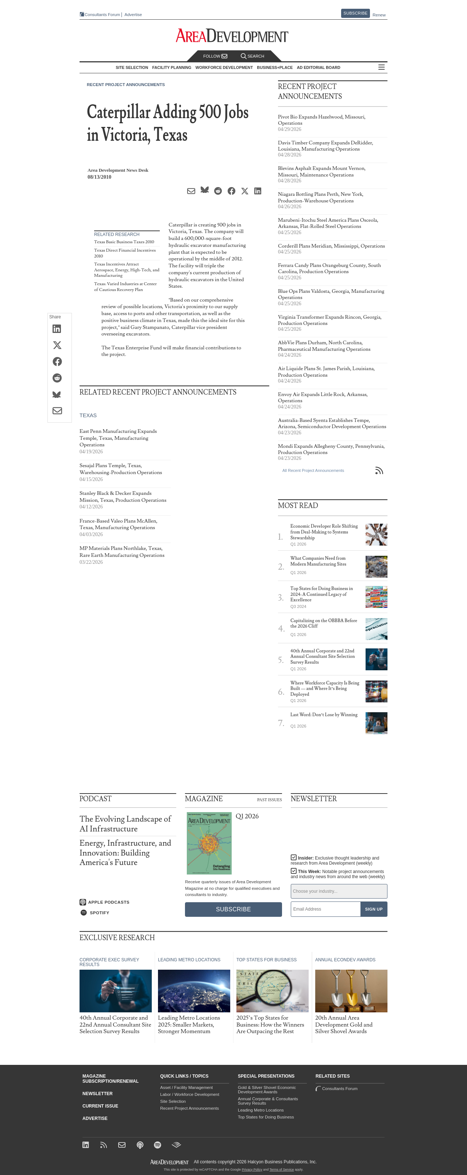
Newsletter (97, 1093)
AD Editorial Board (318, 67)
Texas (88, 416)
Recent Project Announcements (126, 84)
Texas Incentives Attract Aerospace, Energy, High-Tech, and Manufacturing (126, 269)
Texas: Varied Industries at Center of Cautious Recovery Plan (125, 286)
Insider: (335, 861)
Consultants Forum (102, 14)
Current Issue (100, 1106)
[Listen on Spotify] (128, 913)
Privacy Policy (252, 1169)
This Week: (338, 874)
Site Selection (173, 1101)
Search (252, 56)
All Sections (381, 67)
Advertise (133, 15)
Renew (379, 15)
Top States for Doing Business (266, 1117)
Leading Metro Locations (261, 1110)
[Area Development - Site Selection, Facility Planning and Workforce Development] (234, 35)
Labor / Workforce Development (189, 1094)
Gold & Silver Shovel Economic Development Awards (267, 1089)
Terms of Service (282, 1169)
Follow (215, 56)
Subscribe (356, 13)
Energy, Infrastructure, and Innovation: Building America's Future (125, 852)
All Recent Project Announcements (313, 470)
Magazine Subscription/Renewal (110, 1079)
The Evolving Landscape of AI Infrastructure (125, 824)
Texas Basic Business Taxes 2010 (124, 242)
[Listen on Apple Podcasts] (128, 902)
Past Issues (269, 799)
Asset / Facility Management (186, 1087)
